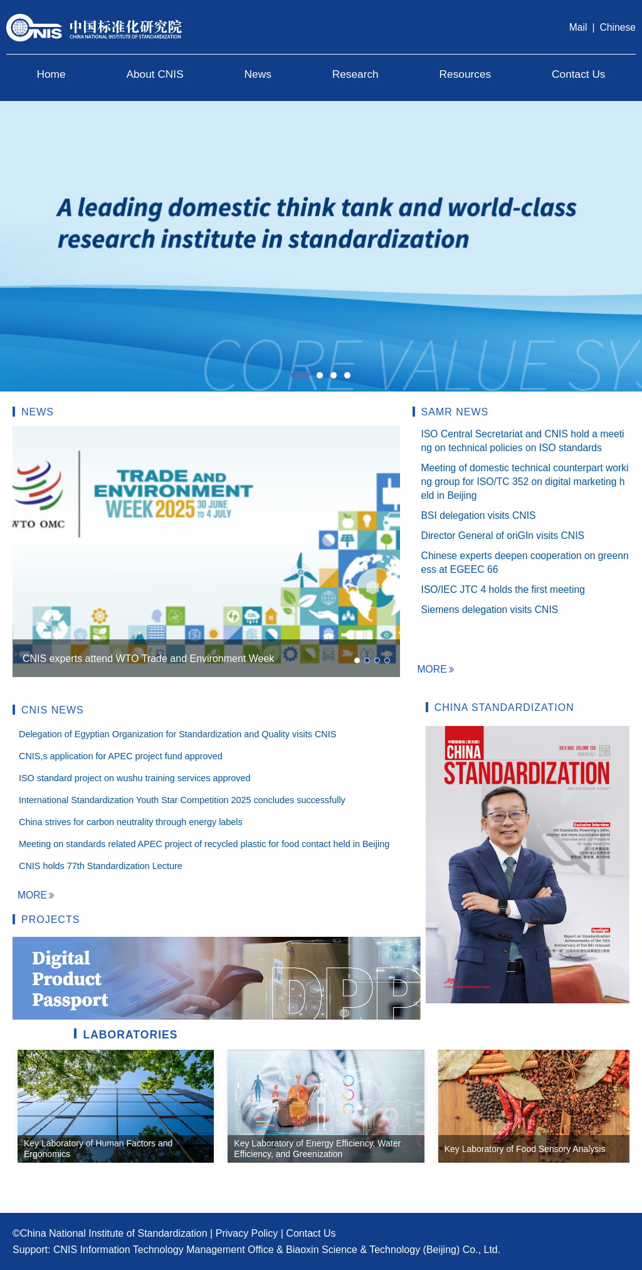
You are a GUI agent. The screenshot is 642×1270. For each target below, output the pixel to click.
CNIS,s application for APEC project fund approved (121, 756)
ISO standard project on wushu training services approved (135, 778)
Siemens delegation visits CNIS (490, 609)
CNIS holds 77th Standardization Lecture (100, 866)
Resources (465, 74)
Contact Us (578, 74)
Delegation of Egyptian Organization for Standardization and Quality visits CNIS (177, 734)
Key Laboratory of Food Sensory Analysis (525, 1149)
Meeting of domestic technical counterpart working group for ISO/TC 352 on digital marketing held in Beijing (525, 481)
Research (355, 74)
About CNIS (154, 74)
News (258, 74)
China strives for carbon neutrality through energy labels (131, 822)
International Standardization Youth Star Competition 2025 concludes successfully (182, 800)
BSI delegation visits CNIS (478, 515)
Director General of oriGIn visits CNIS (502, 535)
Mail (578, 27)
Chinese (618, 27)
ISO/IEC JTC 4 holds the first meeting (503, 589)
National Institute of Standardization (128, 1233)
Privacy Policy (247, 1233)
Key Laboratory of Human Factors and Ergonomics (98, 1148)
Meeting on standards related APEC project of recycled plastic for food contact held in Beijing (204, 844)
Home (50, 74)
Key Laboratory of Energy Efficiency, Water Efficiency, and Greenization (317, 1148)
